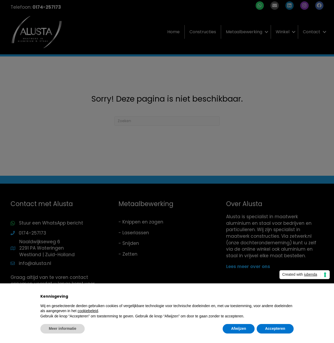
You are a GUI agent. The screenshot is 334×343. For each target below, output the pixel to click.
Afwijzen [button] (238, 328)
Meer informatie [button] (62, 328)
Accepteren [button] (275, 328)
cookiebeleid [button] (88, 311)
